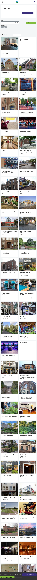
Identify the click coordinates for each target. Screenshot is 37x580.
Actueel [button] (4, 27)
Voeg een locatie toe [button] (28, 12)
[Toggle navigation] (2, 2)
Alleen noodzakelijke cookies (7, 577)
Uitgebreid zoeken (31, 22)
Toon (14, 33)
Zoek (2, 20)
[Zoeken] (34, 2)
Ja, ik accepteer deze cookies (29, 574)
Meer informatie (18, 577)
